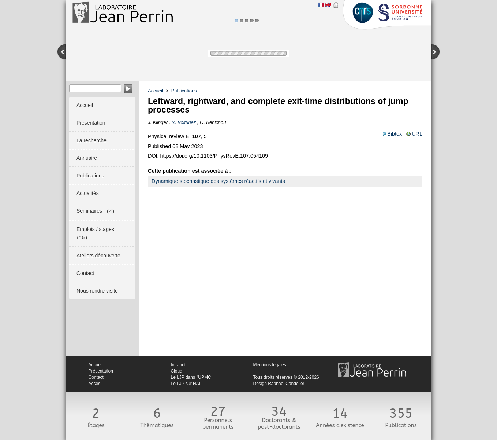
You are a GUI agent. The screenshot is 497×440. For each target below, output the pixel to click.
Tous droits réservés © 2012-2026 (286, 377)
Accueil (155, 91)
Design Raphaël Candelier (278, 383)
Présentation (101, 371)
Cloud (176, 371)
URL (417, 134)
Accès (95, 383)
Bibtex (394, 134)
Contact (96, 377)
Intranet (178, 364)
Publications (184, 91)
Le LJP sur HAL (186, 383)
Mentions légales (269, 364)
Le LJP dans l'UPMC (191, 377)
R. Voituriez (184, 122)
